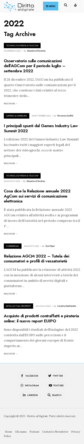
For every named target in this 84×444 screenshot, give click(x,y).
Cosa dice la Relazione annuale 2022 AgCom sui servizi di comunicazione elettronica (37, 196)
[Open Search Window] (65, 6)
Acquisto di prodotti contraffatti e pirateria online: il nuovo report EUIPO (41, 318)
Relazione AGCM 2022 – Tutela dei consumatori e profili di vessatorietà (36, 258)
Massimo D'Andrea (36, 50)
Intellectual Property (18, 306)
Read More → (11, 103)
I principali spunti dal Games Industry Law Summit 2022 (41, 128)
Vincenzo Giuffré (65, 115)
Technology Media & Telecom (22, 45)
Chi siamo (21, 431)
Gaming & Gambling (16, 115)
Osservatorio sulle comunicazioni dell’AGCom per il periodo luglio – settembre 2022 (35, 66)
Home (8, 431)
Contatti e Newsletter (55, 431)
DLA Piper (50, 246)
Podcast (34, 431)
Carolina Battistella (66, 306)
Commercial (12, 246)
